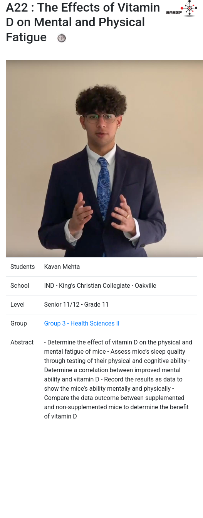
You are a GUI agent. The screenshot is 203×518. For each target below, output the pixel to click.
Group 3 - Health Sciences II (81, 323)
